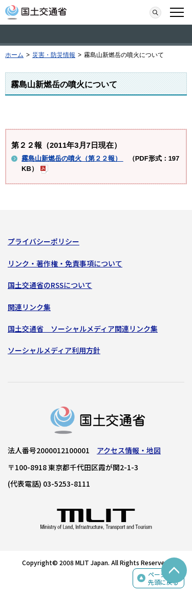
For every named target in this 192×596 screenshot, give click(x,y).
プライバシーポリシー (43, 241)
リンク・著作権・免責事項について (65, 263)
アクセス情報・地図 (129, 450)
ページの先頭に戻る (163, 578)
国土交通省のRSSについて (50, 285)
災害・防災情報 (53, 55)
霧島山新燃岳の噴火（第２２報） (72, 158)
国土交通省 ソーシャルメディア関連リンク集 (83, 328)
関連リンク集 (29, 307)
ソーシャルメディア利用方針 (54, 350)
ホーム (14, 55)
